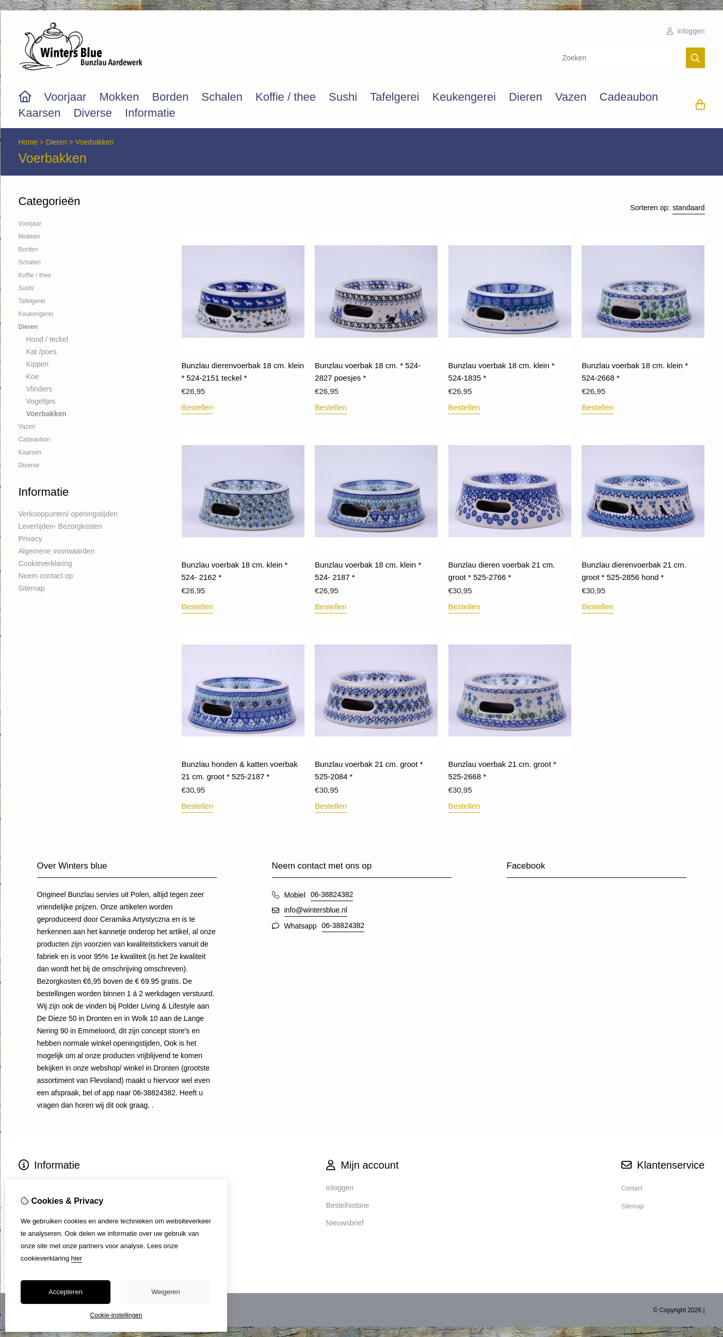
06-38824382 (332, 894)
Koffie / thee (285, 96)
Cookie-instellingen (116, 1315)
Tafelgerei (394, 96)
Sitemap (32, 588)
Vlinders (39, 389)
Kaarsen (40, 112)
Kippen (37, 364)
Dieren (525, 96)
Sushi (343, 96)
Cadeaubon (629, 96)
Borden (170, 96)
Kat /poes (41, 352)
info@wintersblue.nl (315, 910)
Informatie (150, 112)
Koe (32, 376)
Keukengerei (464, 96)
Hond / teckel (47, 339)
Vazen (571, 96)
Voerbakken (94, 142)
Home (28, 142)
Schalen (222, 96)
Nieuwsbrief (345, 1223)
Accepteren (66, 1292)
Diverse (92, 112)
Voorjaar (65, 96)
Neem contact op (46, 576)
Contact (631, 1188)
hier (77, 1258)
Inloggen (340, 1188)
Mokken (119, 96)
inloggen (686, 31)
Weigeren (165, 1292)
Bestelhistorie (347, 1205)
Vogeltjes (41, 401)
